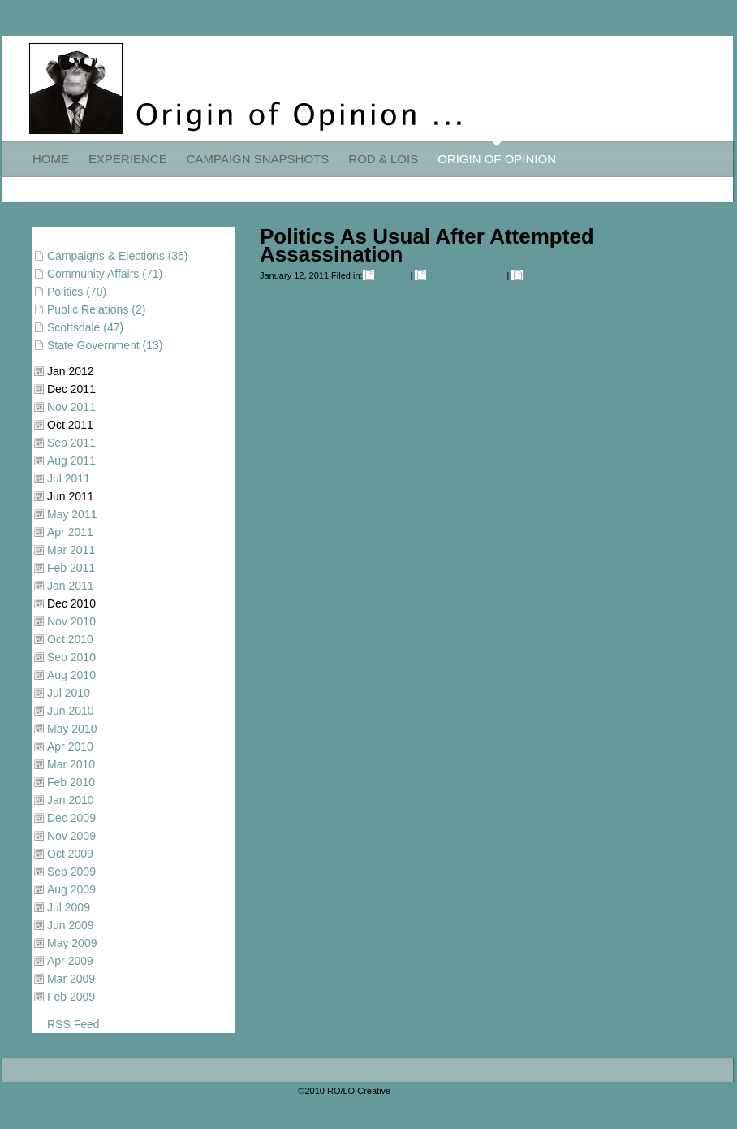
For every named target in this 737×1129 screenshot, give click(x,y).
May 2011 (72, 514)
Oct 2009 (70, 853)
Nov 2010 (71, 621)
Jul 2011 (68, 478)
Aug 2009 (71, 889)
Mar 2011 (71, 549)
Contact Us (415, 1091)
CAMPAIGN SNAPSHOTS (258, 159)
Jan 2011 (70, 585)
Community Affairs (465, 275)
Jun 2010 (70, 710)
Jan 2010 (70, 800)
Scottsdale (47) (85, 327)
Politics (391, 275)
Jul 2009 (68, 907)
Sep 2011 (71, 442)
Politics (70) (76, 291)
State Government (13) (104, 345)
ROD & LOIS (383, 159)
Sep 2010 (71, 657)
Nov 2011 (71, 406)
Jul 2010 (68, 692)
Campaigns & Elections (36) (117, 255)
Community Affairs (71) (104, 273)
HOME (50, 159)
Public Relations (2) (96, 309)
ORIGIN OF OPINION (496, 159)
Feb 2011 (71, 567)
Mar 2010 (71, 764)
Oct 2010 (70, 639)
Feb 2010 (71, 782)
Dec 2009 (71, 817)
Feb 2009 (71, 996)
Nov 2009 (71, 835)
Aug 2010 (71, 674)
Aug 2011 (71, 460)
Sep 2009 (71, 871)
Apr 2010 (70, 746)
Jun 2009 (70, 925)
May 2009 (72, 943)
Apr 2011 (70, 532)
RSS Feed (73, 1024)
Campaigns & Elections (571, 275)
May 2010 (72, 728)
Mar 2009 (71, 978)
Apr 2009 (70, 960)
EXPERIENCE (127, 159)
